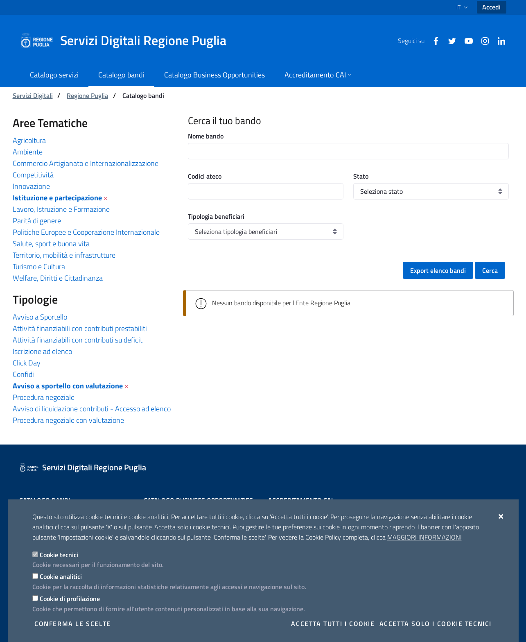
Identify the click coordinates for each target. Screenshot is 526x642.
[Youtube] (465, 40)
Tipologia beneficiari (216, 216)
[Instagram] (482, 40)
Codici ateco (204, 176)
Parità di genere (37, 220)
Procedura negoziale (43, 397)
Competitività (33, 174)
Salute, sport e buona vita (51, 243)
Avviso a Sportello (40, 316)
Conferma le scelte (72, 623)
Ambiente (28, 151)
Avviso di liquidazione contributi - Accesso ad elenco (92, 408)
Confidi (23, 374)
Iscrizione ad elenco (42, 351)
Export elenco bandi (438, 270)
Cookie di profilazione (70, 598)
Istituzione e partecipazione (57, 197)
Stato (360, 176)
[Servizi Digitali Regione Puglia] (128, 40)
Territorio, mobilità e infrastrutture (64, 255)
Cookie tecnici (59, 555)
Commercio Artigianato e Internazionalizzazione (85, 163)
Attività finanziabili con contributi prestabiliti (80, 328)
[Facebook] (432, 40)
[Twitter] (449, 40)
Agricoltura (29, 140)
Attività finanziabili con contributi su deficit (77, 339)
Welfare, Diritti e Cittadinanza (58, 278)
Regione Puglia (87, 95)
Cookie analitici (61, 576)
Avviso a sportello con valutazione (68, 385)
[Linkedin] (498, 40)
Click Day (27, 362)
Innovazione (31, 186)
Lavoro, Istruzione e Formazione (61, 209)
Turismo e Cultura (39, 266)
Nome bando (205, 136)
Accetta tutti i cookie (333, 623)
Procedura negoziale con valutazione (68, 420)
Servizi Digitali (33, 95)
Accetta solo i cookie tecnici (435, 623)
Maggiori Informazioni (424, 537)
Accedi (491, 7)
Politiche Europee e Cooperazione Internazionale (86, 232)
